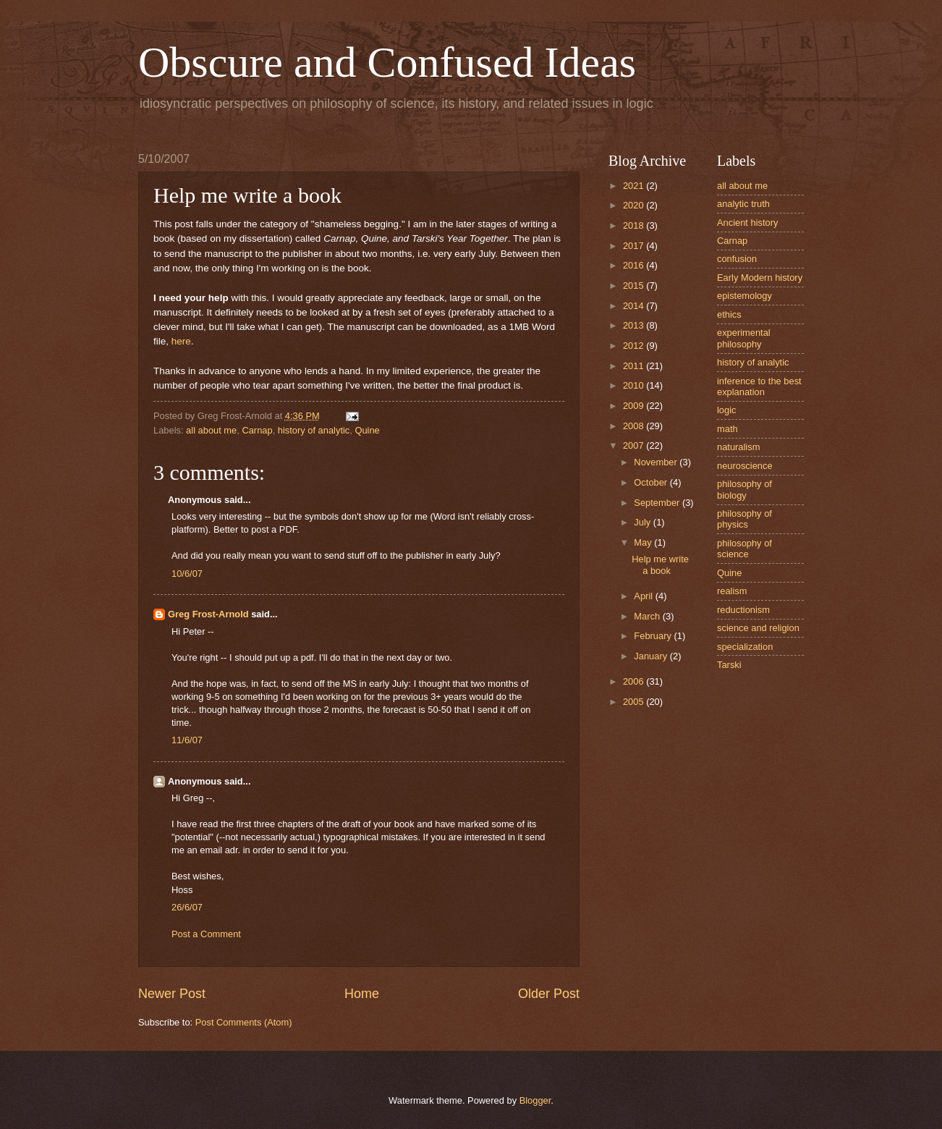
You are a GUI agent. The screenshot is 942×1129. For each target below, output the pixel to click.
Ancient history (747, 222)
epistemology (744, 295)
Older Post (549, 993)
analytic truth (743, 203)
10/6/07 (187, 573)
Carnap (257, 430)
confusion (737, 258)
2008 (634, 425)
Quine (367, 430)
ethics (729, 314)
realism (732, 590)
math (727, 428)
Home (361, 993)
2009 (634, 405)
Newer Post (171, 993)
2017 (634, 245)
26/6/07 (187, 907)
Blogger (535, 1100)
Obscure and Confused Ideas (387, 62)
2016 (634, 265)
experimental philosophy (744, 338)
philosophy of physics (744, 519)
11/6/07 (187, 740)
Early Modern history (759, 277)
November (656, 462)
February (654, 635)
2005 (634, 701)
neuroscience (745, 465)
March (648, 616)
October (651, 482)
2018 (634, 225)
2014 (634, 305)
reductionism (743, 609)
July (643, 522)
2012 (634, 345)
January (651, 656)
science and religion (758, 627)
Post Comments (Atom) (243, 1022)
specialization (745, 646)
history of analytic (313, 430)
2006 (634, 681)
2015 (634, 285)
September (658, 502)
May (644, 542)
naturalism (738, 446)
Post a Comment (206, 934)
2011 (634, 365)
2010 (634, 385)
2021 (634, 185)
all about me (211, 430)
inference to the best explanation (759, 386)
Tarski (729, 664)
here (181, 341)
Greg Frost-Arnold (208, 614)
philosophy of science (744, 548)
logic (726, 410)
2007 (634, 445)
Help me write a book (660, 564)
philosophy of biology (744, 489)
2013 (634, 325)
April (644, 596)
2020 (634, 205)
